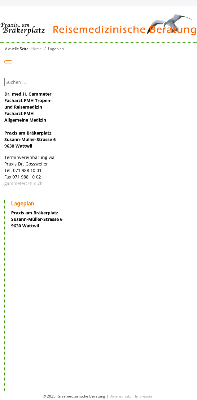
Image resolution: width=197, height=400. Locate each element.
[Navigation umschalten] (8, 61)
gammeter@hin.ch (23, 183)
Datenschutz (120, 396)
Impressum (145, 396)
